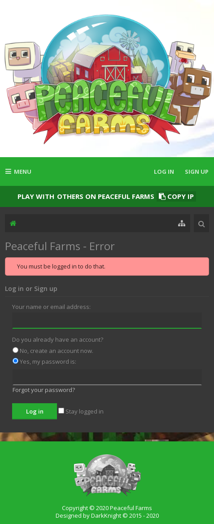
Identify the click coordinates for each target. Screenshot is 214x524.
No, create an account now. (53, 351)
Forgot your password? (44, 390)
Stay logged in (81, 411)
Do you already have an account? (57, 339)
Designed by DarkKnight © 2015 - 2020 (107, 515)
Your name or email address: (51, 307)
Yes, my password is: (44, 361)
